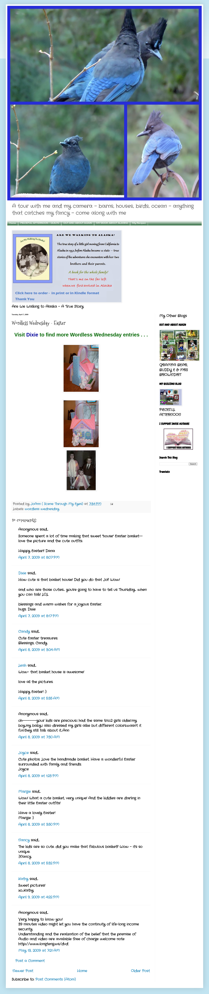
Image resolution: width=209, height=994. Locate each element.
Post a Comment (30, 960)
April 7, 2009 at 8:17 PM (38, 616)
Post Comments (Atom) (55, 979)
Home (12, 223)
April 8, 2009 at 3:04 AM (39, 649)
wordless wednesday (42, 509)
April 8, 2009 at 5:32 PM (38, 863)
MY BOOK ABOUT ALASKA (112, 223)
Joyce (23, 752)
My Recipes (139, 223)
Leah (22, 665)
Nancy (24, 840)
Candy (24, 631)
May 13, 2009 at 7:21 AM (39, 950)
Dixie (33, 334)
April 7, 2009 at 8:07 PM (38, 557)
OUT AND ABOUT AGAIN (77, 223)
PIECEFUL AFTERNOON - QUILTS (39, 223)
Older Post (140, 971)
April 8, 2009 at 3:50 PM (38, 824)
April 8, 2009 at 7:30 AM (39, 737)
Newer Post (22, 971)
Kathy (23, 879)
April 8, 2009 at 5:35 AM (38, 698)
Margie (24, 791)
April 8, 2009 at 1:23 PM (38, 776)
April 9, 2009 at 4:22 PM (38, 897)
